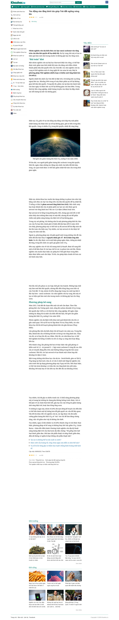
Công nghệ (25, 7)
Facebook (32, 617)
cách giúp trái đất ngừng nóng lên (55, 460)
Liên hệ (26, 617)
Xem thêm (79, 563)
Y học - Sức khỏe (89, 7)
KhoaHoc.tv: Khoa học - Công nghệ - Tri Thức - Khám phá (20, 2)
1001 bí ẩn (77, 7)
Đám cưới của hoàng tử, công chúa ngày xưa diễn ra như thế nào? (55, 443)
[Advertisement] (55, 36)
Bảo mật (20, 617)
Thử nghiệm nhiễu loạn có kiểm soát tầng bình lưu (44, 464)
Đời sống (34, 21)
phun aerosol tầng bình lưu (37, 462)
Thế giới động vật (52, 7)
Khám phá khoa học (37, 7)
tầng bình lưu (40, 460)
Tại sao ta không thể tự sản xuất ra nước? (46, 440)
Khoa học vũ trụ (66, 7)
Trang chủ (15, 6)
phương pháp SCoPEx (53, 462)
